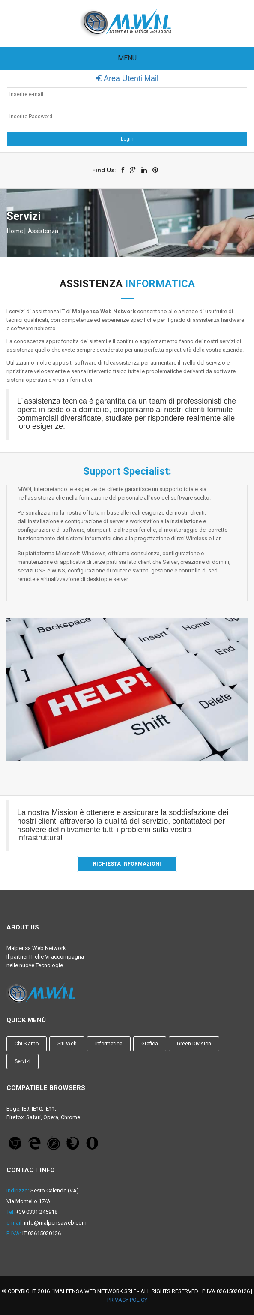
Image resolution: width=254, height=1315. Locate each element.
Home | (16, 231)
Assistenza (43, 231)
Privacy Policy (127, 1300)
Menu (127, 58)
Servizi (22, 1061)
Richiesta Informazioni (127, 864)
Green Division (194, 1044)
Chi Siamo (27, 1044)
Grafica (149, 1044)
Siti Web (66, 1044)
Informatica (109, 1044)
